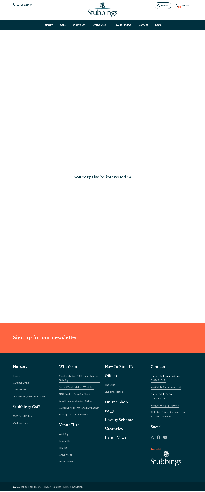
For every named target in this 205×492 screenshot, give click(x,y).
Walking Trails (20, 423)
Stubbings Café (27, 407)
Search (164, 5)
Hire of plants (66, 462)
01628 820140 (158, 398)
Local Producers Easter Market (75, 401)
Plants (16, 376)
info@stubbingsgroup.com (165, 405)
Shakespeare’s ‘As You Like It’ (74, 415)
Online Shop (116, 403)
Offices (111, 376)
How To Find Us (119, 367)
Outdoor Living (21, 383)
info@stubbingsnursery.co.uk (166, 387)
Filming (63, 448)
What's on (68, 367)
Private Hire (65, 441)
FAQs (109, 412)
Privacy (47, 487)
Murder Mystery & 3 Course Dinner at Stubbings (79, 378)
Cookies (56, 487)
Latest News (115, 438)
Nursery (20, 367)
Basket (182, 6)
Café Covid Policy (22, 416)
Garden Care (19, 390)
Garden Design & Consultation (29, 396)
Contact (158, 367)
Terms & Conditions (73, 487)
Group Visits (65, 455)
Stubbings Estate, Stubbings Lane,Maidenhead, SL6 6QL (168, 415)
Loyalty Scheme (119, 421)
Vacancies (114, 429)
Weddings (64, 434)
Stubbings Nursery (31, 487)
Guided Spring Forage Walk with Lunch (79, 408)
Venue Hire (69, 425)
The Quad (110, 385)
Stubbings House (114, 392)
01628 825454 (22, 4)
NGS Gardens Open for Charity (75, 394)
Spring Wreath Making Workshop (76, 387)
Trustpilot (156, 449)
